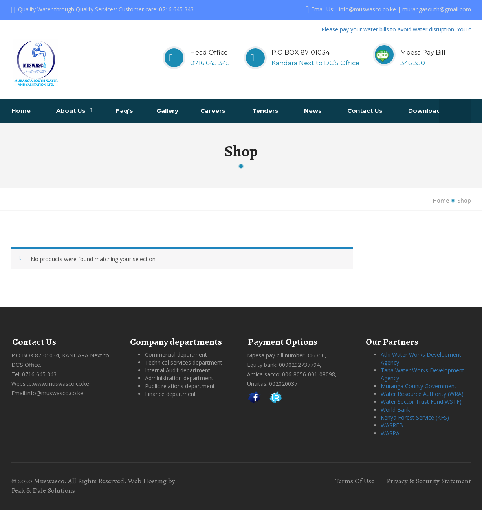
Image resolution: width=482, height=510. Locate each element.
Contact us (365, 110)
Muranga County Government (418, 386)
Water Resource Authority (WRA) (422, 394)
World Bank (395, 409)
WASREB (392, 425)
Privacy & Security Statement (429, 481)
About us (74, 110)
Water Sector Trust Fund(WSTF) (421, 401)
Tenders (266, 110)
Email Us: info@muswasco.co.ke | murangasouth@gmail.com (388, 9)
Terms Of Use (354, 481)
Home (21, 110)
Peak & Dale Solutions (43, 490)
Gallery (168, 110)
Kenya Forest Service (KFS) (415, 417)
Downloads (427, 110)
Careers (213, 110)
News (313, 110)
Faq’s (125, 110)
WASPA (390, 433)
